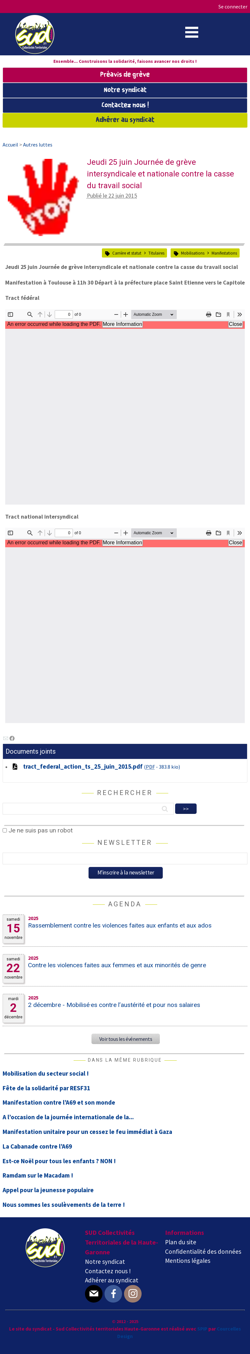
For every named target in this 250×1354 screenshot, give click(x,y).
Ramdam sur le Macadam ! (38, 1175)
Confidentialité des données (203, 1251)
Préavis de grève (125, 74)
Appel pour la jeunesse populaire (48, 1190)
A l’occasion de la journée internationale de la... (68, 1117)
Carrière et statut (126, 253)
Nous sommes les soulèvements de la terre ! (64, 1204)
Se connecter (232, 6)
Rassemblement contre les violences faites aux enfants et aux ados (120, 925)
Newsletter (124, 842)
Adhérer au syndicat (125, 120)
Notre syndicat (125, 90)
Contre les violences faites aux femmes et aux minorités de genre (117, 965)
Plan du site (180, 1242)
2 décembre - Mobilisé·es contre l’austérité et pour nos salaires (114, 1005)
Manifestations (224, 253)
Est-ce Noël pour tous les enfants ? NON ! (59, 1161)
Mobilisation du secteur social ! (46, 1073)
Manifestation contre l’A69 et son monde (59, 1102)
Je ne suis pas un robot (38, 830)
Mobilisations (192, 253)
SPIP (202, 1329)
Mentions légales (187, 1260)
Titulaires (156, 253)
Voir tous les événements (125, 1039)
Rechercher (125, 793)
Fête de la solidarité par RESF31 (46, 1088)
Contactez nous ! (125, 105)
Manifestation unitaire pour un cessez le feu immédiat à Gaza (87, 1132)
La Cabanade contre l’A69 (37, 1146)
